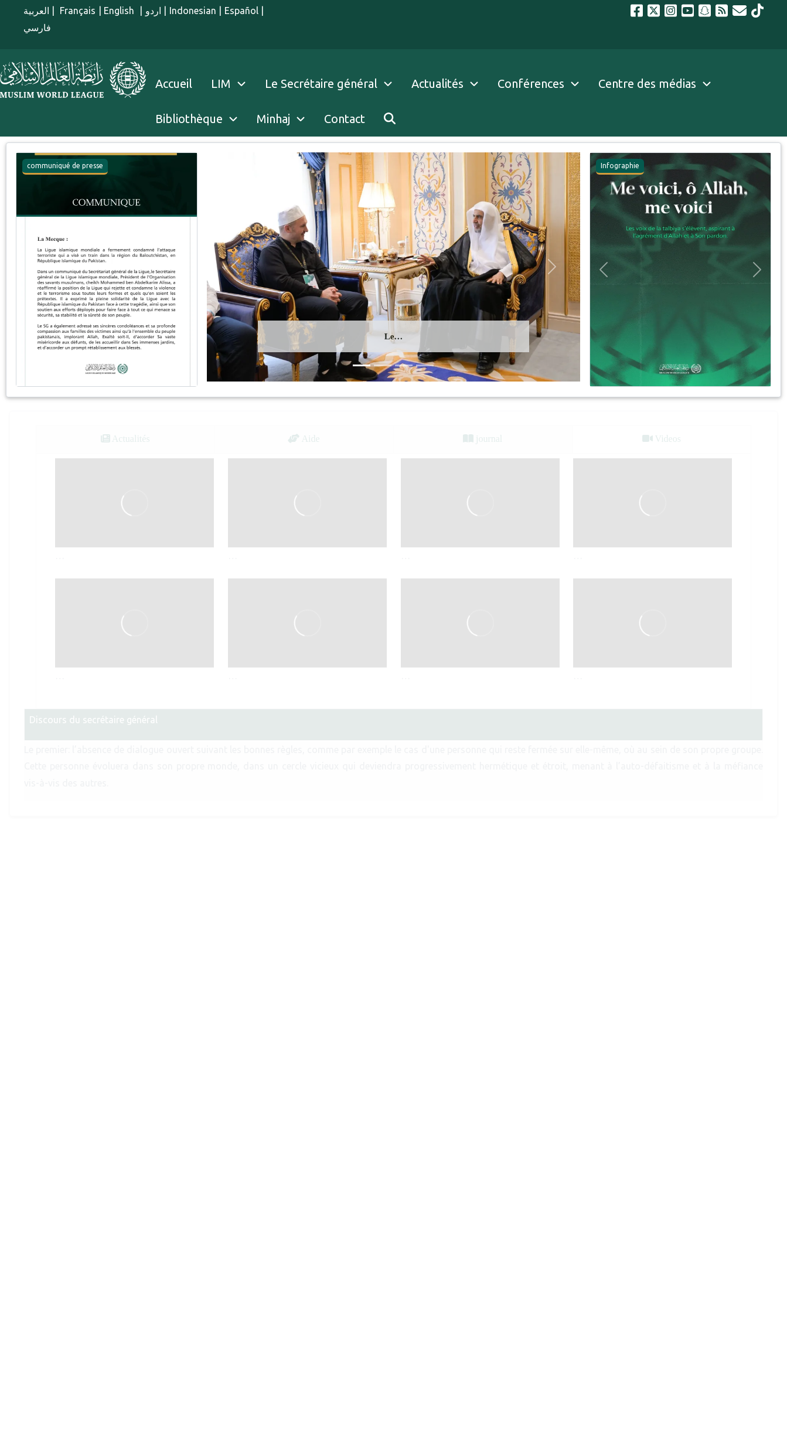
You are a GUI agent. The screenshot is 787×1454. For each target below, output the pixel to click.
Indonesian (192, 10)
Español (241, 10)
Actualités (125, 439)
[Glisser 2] (382, 365)
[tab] (125, 439)
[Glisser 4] (425, 365)
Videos (661, 439)
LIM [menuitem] (221, 83)
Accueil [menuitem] (173, 83)
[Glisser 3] (404, 365)
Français (76, 10)
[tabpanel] (393, 581)
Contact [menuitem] (344, 118)
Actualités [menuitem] (437, 83)
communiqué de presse (65, 165)
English (120, 10)
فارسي (37, 27)
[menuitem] (389, 119)
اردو (153, 10)
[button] (29, 269)
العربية (36, 10)
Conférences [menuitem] (531, 83)
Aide (303, 439)
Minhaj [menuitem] (273, 118)
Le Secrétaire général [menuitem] (333, 83)
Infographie (620, 165)
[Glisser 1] (361, 365)
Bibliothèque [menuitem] (189, 118)
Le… (393, 336)
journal (482, 439)
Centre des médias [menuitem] (647, 83)
